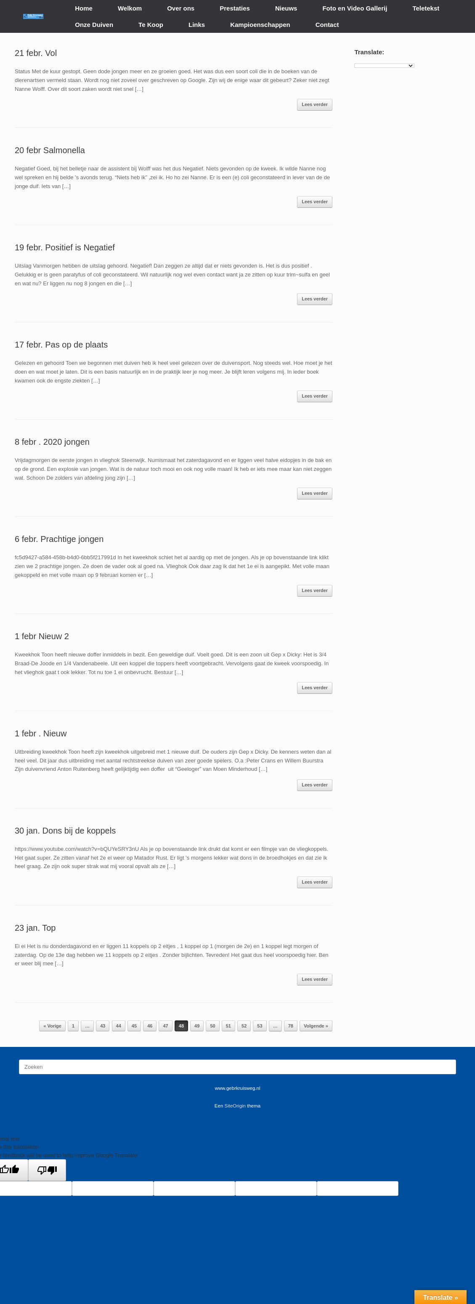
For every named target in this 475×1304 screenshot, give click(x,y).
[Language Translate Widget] (384, 66)
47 (165, 1025)
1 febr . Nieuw (40, 733)
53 (259, 1025)
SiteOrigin (235, 1105)
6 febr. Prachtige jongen (59, 539)
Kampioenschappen (260, 24)
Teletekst (425, 8)
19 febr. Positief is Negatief (65, 247)
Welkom (130, 8)
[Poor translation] (47, 1170)
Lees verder (315, 104)
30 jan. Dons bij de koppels (65, 830)
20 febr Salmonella (50, 150)
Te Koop (150, 24)
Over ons (180, 8)
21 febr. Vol (36, 53)
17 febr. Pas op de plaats (61, 344)
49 (196, 1025)
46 (149, 1025)
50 (212, 1025)
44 (118, 1025)
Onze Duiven (94, 24)
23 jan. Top (35, 927)
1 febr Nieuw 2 (42, 636)
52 (244, 1025)
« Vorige (52, 1025)
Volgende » (316, 1025)
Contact (327, 24)
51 (228, 1025)
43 (102, 1025)
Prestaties (235, 8)
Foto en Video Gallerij (354, 8)
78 (290, 1025)
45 (134, 1025)
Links (196, 24)
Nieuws (286, 8)
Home (84, 8)
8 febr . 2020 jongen (52, 441)
